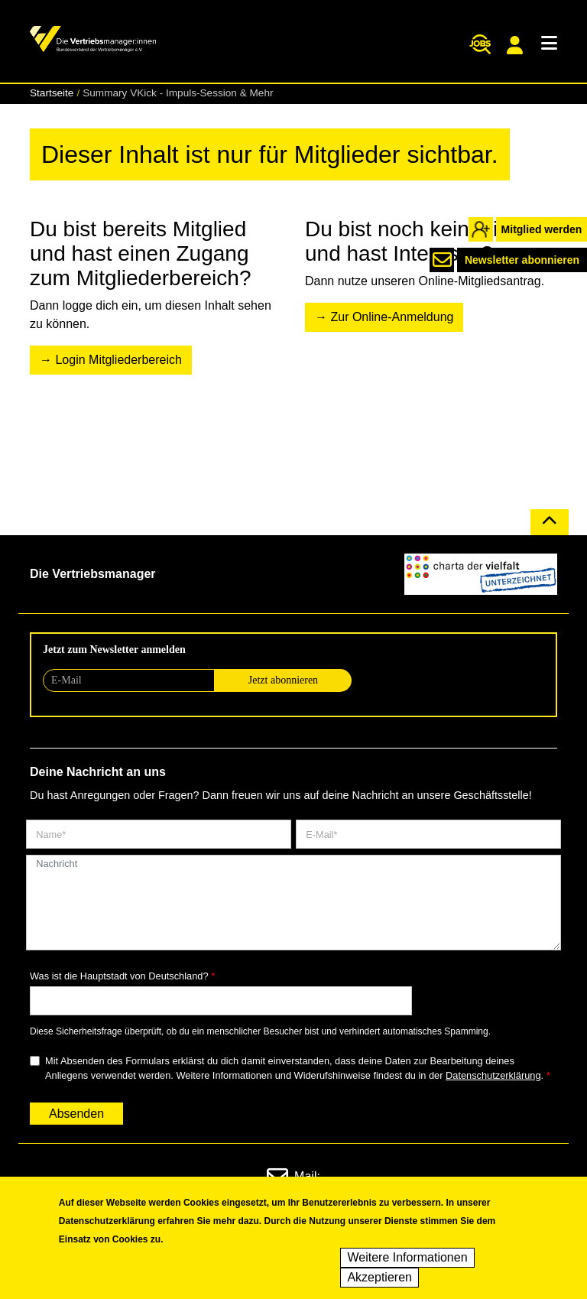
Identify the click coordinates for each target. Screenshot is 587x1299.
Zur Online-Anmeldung (391, 316)
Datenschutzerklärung (493, 1075)
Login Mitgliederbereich (118, 359)
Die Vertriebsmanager (93, 573)
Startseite (51, 93)
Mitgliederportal (515, 45)
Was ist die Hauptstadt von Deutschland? (119, 976)
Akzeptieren (379, 1281)
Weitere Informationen (407, 1261)
